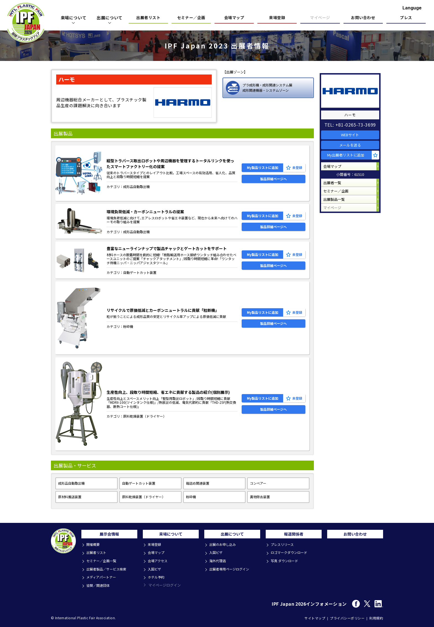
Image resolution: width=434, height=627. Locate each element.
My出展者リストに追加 (349, 158)
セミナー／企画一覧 (103, 562)
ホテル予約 (157, 577)
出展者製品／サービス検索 (108, 569)
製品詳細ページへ (273, 180)
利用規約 (376, 616)
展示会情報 (109, 535)
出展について (110, 17)
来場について (74, 17)
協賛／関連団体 (99, 584)
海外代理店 (219, 562)
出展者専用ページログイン (231, 569)
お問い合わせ (363, 18)
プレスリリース (283, 547)
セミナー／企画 (191, 18)
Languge (412, 8)
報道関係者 (293, 535)
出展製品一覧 (336, 212)
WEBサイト (353, 132)
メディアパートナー (103, 577)
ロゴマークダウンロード (291, 554)
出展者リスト (148, 18)
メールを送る (352, 145)
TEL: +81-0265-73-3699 (352, 120)
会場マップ (234, 18)
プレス (406, 18)
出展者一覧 (335, 191)
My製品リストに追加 (262, 165)
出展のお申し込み (224, 547)
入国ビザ (155, 569)
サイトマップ (314, 616)
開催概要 (94, 547)
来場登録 (277, 18)
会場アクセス (159, 562)
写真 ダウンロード (286, 562)
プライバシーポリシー (347, 616)
